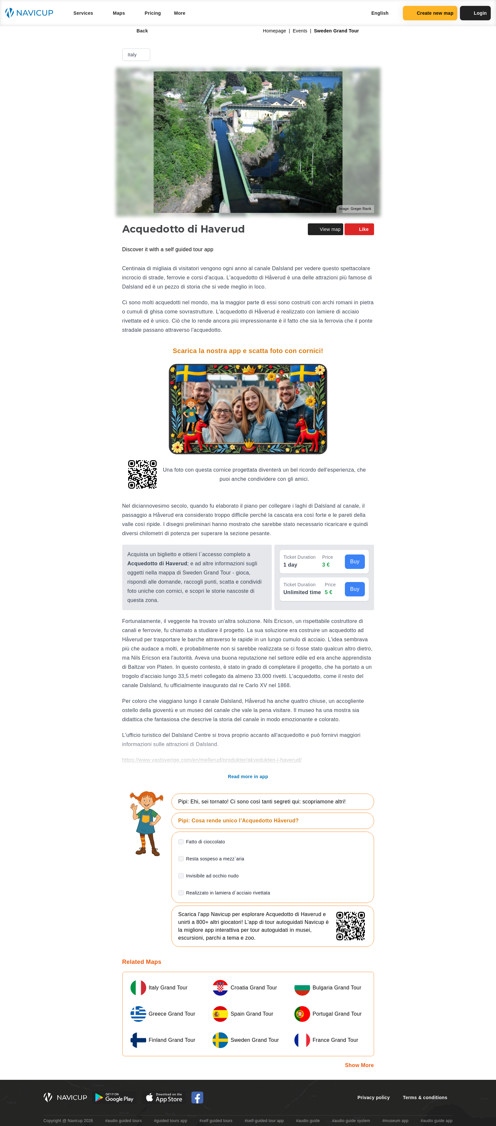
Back (138, 31)
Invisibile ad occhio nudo (212, 875)
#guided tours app (171, 1120)
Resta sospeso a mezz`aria (215, 858)
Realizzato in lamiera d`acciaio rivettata (228, 892)
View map (325, 229)
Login (475, 13)
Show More (359, 1065)
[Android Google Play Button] (114, 1097)
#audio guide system (351, 1120)
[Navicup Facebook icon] (197, 1097)
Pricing (153, 13)
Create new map (430, 13)
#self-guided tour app (264, 1120)
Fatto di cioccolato (205, 841)
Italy (137, 54)
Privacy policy (373, 1097)
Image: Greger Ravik (355, 209)
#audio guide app (436, 1120)
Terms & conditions (425, 1097)
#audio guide (308, 1120)
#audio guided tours (123, 1120)
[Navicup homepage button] (31, 13)
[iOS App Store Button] (164, 1097)
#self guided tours (216, 1120)
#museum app (395, 1120)
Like (359, 229)
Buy (355, 561)
